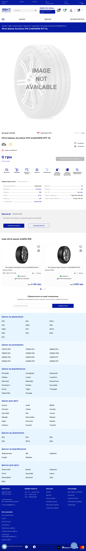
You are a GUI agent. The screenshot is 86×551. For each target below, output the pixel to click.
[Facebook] (34, 547)
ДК (27, 453)
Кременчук (7, 453)
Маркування (22, 181)
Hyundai (5, 413)
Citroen (5, 409)
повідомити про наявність (70, 159)
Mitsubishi (6, 477)
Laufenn (53, 377)
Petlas (28, 385)
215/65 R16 (30, 357)
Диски (48, 495)
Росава (29, 393)
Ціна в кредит (6, 161)
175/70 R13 (6, 349)
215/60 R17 (6, 361)
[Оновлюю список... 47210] (80, 250)
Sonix (4, 389)
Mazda (5, 417)
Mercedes (30, 417)
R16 (51, 325)
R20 (51, 333)
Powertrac (54, 381)
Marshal (5, 381)
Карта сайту (6, 540)
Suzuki (28, 425)
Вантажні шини (52, 505)
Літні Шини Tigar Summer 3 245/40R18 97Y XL (64, 267)
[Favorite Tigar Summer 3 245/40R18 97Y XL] (80, 247)
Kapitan (53, 453)
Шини (48, 492)
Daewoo (53, 470)
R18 (3, 333)
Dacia (28, 470)
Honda (52, 409)
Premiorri (6, 385)
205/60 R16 (54, 353)
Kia (27, 413)
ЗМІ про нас (6, 522)
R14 (27, 321)
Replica (29, 457)
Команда (71, 505)
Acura (4, 405)
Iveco (52, 473)
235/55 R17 (54, 361)
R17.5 (52, 329)
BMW (52, 405)
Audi (28, 405)
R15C (28, 325)
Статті (4, 518)
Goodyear (30, 373)
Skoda (52, 421)
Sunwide (53, 385)
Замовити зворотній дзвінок (45, 11)
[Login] (71, 10)
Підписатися (63, 306)
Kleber (5, 377)
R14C (52, 321)
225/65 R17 (30, 361)
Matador (29, 381)
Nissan (52, 417)
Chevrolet (6, 470)
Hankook (54, 373)
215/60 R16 (6, 357)
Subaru (5, 425)
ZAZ (51, 477)
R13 (3, 321)
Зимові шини (51, 501)
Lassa (28, 377)
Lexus (52, 413)
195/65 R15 (6, 353)
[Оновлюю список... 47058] (38, 250)
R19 (27, 333)
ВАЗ (3, 481)
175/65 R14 (30, 349)
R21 (3, 337)
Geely (28, 409)
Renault (29, 477)
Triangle (53, 389)
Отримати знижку (75, 501)
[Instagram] (26, 547)
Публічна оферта (8, 528)
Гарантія (21, 1)
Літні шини (50, 498)
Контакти (34, 1)
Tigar (28, 389)
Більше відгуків (38, 225)
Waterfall (6, 393)
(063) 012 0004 (6, 492)
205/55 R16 (30, 353)
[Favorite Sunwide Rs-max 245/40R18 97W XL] (38, 247)
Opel (4, 421)
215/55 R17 (54, 357)
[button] (40, 289)
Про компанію (8, 515)
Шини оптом (73, 498)
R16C (4, 329)
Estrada (5, 373)
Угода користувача (9, 531)
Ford (4, 473)
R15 (3, 325)
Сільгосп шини (52, 508)
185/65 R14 (54, 349)
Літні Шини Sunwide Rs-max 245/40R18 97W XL (22, 267)
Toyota (53, 425)
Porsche (29, 421)
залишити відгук (14, 225)
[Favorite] (65, 10)
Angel (4, 457)
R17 (27, 329)
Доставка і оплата (75, 492)
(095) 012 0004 (6, 494)
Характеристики (9, 181)
